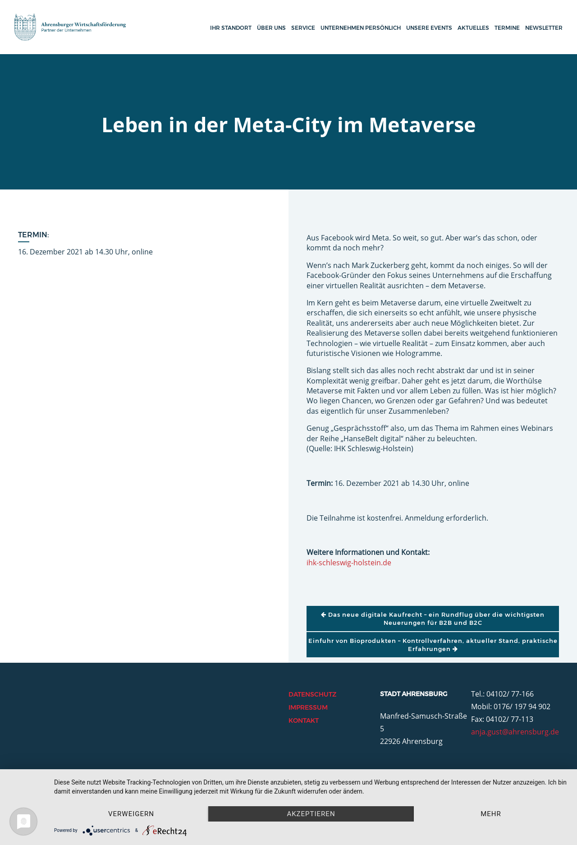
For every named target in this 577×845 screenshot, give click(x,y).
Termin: (33, 235)
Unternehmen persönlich (361, 27)
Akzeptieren (311, 814)
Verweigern (131, 814)
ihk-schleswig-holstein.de (349, 563)
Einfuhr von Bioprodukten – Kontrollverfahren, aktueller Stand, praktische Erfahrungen (433, 644)
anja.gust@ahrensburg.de (515, 732)
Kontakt (303, 720)
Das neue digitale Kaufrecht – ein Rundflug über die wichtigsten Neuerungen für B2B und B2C (433, 618)
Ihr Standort (231, 27)
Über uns (271, 27)
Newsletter (544, 27)
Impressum (308, 707)
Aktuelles (473, 27)
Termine (507, 27)
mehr (491, 814)
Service (303, 27)
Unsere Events (429, 27)
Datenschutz (312, 694)
